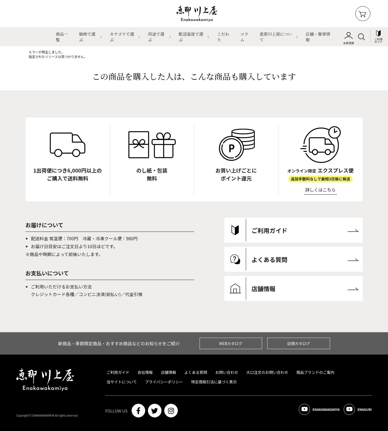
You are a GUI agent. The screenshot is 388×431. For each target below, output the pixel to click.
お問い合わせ (226, 372)
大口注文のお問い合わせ (267, 372)
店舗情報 (168, 372)
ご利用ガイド (118, 372)
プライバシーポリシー (164, 381)
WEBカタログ (231, 343)
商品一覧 (62, 36)
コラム (244, 36)
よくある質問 (195, 372)
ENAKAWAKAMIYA (309, 410)
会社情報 (145, 372)
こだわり (223, 36)
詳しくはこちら (320, 189)
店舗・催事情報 (318, 36)
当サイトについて (122, 381)
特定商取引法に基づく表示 (214, 381)
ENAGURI (355, 410)
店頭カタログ (298, 343)
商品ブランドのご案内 (315, 372)
